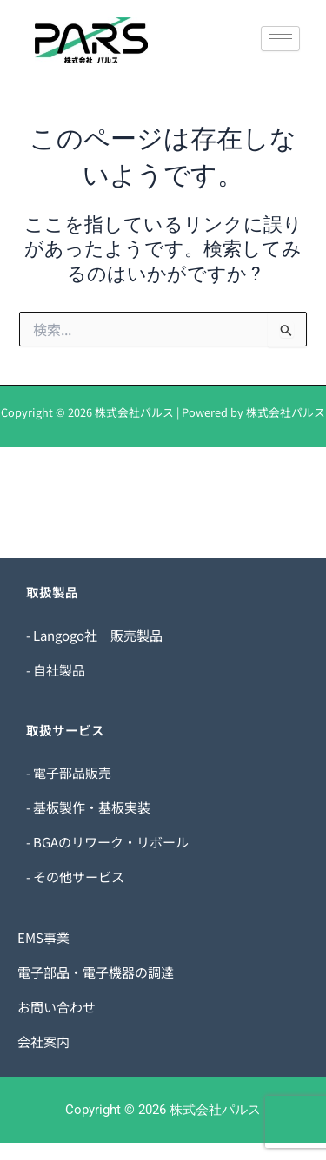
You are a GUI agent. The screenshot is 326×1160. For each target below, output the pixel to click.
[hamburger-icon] (280, 38)
